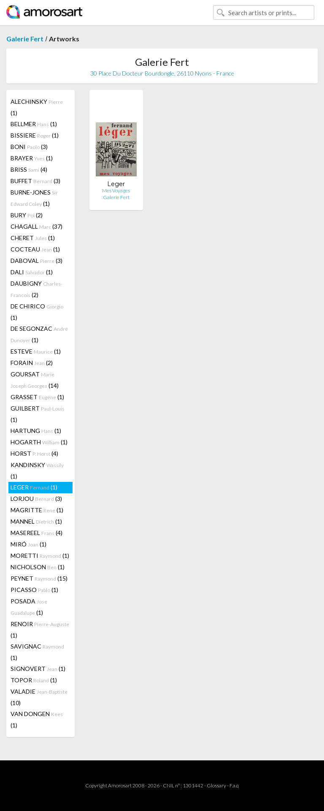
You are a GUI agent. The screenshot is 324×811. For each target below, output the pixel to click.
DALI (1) (32, 272)
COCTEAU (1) (35, 249)
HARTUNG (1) (36, 430)
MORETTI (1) (40, 555)
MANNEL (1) (36, 521)
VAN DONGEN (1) (37, 719)
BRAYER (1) (32, 158)
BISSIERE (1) (35, 135)
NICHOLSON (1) (38, 566)
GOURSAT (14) (35, 379)
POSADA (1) (29, 606)
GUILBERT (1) (38, 414)
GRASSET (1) (37, 396)
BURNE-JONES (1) (34, 198)
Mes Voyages (116, 190)
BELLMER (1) (34, 123)
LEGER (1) (34, 487)
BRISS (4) (29, 169)
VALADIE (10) (39, 697)
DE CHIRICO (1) (37, 312)
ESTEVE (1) (36, 351)
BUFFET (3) (35, 180)
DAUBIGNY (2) (36, 289)
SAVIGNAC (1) (37, 652)
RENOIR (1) (40, 629)
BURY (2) (27, 215)
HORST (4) (34, 453)
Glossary (216, 785)
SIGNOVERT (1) (38, 668)
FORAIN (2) (32, 362)
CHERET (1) (33, 237)
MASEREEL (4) (36, 532)
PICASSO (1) (34, 589)
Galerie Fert (24, 39)
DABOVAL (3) (36, 260)
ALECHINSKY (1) (37, 107)
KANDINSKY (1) (37, 470)
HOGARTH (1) (39, 442)
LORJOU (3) (36, 498)
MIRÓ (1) (28, 544)
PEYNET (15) (39, 578)
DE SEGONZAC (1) (39, 334)
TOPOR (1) (34, 680)
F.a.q (234, 785)
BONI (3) (29, 146)
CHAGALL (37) (36, 226)
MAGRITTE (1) (37, 510)
